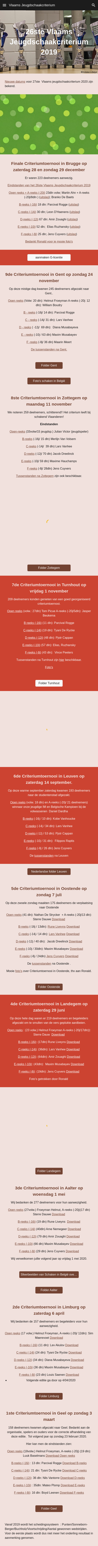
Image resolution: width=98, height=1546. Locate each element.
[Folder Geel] (49, 1508)
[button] (4, 5)
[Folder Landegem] (49, 1171)
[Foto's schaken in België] (49, 381)
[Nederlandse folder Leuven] (49, 871)
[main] (49, 42)
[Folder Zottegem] (49, 568)
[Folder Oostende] (49, 987)
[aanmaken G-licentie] (49, 257)
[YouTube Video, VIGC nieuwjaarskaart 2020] (49, 124)
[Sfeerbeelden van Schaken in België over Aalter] (48, 1274)
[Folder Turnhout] (49, 683)
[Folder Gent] (49, 365)
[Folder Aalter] (49, 1290)
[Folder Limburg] (49, 1396)
